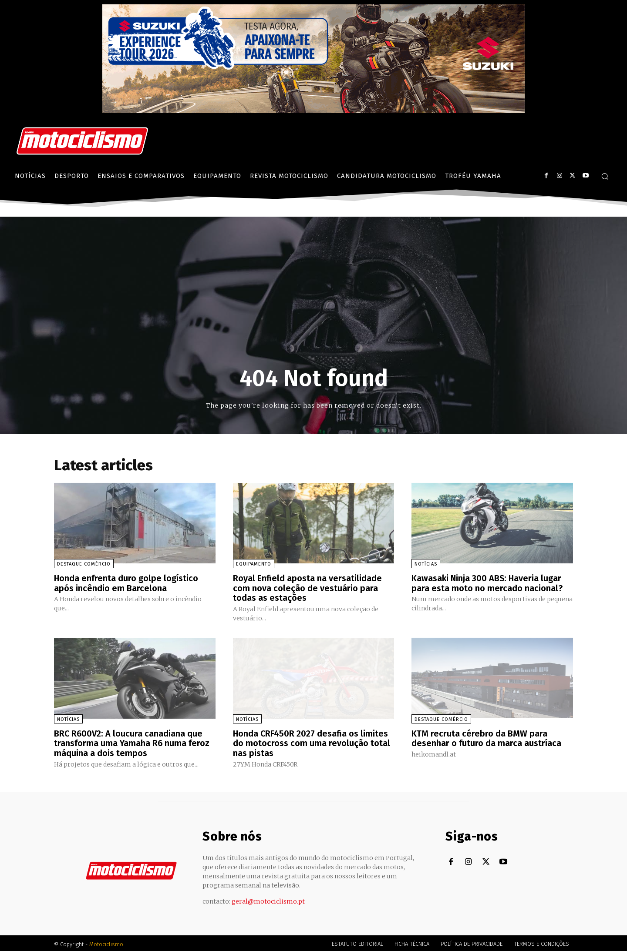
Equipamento (253, 564)
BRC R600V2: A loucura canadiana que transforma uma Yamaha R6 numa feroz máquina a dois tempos (132, 742)
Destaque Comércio (84, 564)
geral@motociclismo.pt (268, 899)
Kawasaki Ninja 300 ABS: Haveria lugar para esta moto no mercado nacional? (487, 583)
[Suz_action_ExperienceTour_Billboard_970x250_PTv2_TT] (313, 110)
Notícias (426, 564)
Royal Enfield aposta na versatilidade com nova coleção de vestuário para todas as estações (307, 588)
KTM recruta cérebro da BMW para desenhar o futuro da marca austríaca (486, 737)
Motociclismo (106, 942)
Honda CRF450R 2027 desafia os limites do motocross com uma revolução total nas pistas (311, 742)
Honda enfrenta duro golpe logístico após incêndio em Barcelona (126, 583)
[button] (605, 176)
